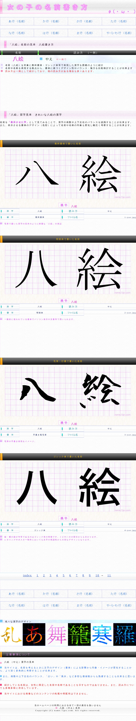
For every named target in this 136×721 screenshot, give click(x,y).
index (27, 575)
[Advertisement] (64, 89)
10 (98, 575)
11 (109, 575)
